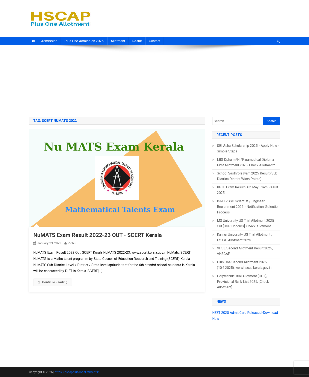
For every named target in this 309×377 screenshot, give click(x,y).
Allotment (118, 41)
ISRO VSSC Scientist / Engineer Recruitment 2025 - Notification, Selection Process (248, 206)
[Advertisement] (154, 80)
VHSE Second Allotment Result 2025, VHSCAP (245, 251)
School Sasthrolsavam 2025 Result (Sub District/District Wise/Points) (247, 176)
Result (137, 41)
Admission (49, 41)
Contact (154, 41)
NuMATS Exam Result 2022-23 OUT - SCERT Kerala (97, 235)
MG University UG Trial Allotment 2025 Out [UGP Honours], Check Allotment (245, 223)
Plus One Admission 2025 (84, 41)
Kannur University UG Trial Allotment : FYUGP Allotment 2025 (244, 237)
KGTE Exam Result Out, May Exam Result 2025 (247, 190)
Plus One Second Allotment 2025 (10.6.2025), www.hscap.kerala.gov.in (244, 265)
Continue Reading (52, 282)
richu (72, 243)
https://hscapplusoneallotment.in (77, 372)
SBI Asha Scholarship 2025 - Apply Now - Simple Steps (248, 148)
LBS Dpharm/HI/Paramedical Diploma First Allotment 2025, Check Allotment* (246, 162)
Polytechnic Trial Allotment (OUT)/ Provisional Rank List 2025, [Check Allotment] (243, 281)
